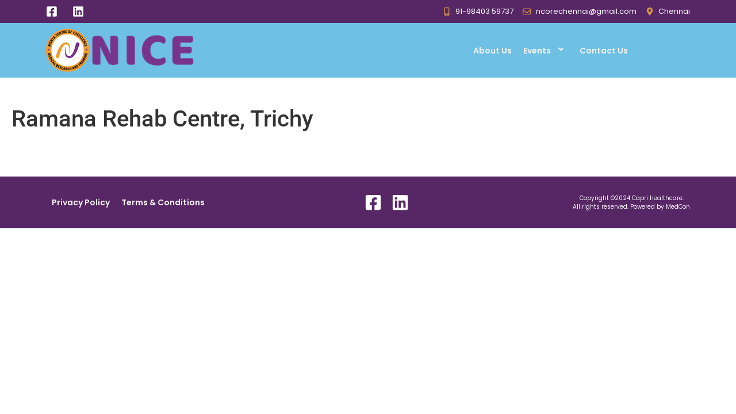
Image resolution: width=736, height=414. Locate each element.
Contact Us (604, 50)
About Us (492, 50)
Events (545, 50)
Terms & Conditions (163, 202)
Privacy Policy (81, 202)
